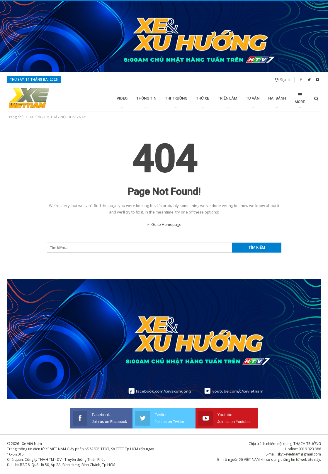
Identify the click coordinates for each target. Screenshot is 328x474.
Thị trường (176, 98)
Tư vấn (252, 98)
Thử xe (202, 98)
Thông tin (146, 98)
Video (122, 98)
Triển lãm (227, 98)
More (299, 98)
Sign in (283, 79)
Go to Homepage (164, 224)
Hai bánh (277, 98)
